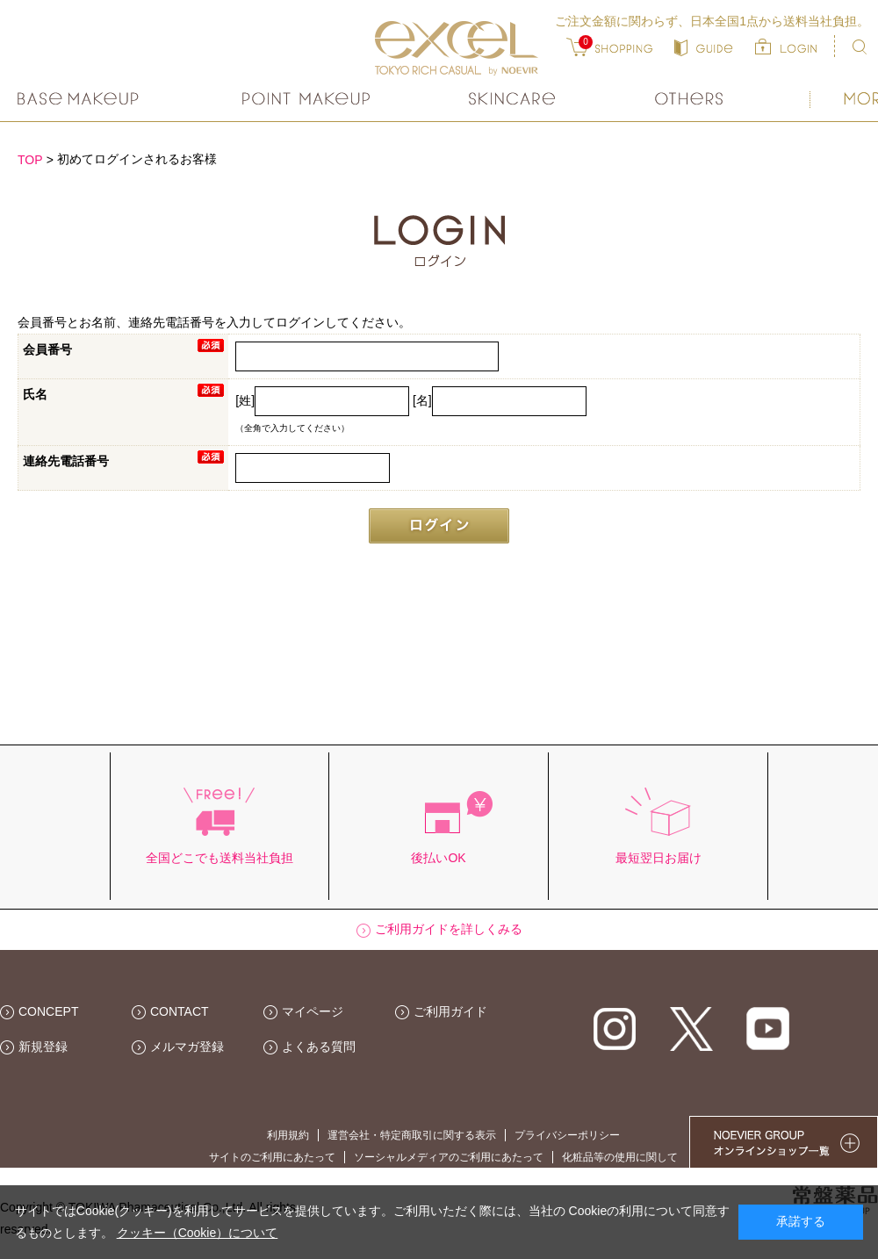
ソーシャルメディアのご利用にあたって (448, 1157)
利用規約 (288, 1135)
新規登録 (43, 1047)
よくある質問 (319, 1047)
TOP (30, 160)
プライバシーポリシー (567, 1135)
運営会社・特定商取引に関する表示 (411, 1135)
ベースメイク (80, 98)
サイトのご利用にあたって (272, 1157)
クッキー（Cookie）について (197, 1233)
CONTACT (179, 1011)
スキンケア (513, 98)
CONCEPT (48, 1011)
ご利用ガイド (450, 1011)
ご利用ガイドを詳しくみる (448, 929)
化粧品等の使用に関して (620, 1157)
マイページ (312, 1011)
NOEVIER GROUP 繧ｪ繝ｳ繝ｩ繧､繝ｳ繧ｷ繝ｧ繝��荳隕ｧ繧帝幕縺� (783, 1142)
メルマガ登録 (187, 1047)
